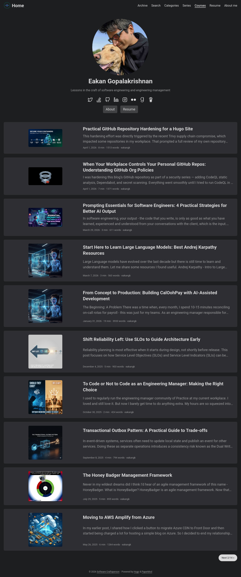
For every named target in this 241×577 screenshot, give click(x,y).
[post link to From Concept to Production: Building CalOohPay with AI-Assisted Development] (120, 306)
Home (14, 5)
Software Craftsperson (108, 571)
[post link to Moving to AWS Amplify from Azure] (120, 529)
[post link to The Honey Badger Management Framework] (120, 486)
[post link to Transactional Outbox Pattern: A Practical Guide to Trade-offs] (120, 442)
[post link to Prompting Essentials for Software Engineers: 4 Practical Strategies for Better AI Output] (120, 217)
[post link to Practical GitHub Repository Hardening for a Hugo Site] (120, 138)
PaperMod (147, 571)
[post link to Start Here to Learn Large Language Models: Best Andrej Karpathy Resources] (120, 260)
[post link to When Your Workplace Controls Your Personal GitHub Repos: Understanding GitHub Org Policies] (120, 176)
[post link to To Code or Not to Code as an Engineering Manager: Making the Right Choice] (120, 397)
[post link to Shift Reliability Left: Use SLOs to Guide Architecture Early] (120, 351)
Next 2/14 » (228, 557)
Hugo (136, 571)
